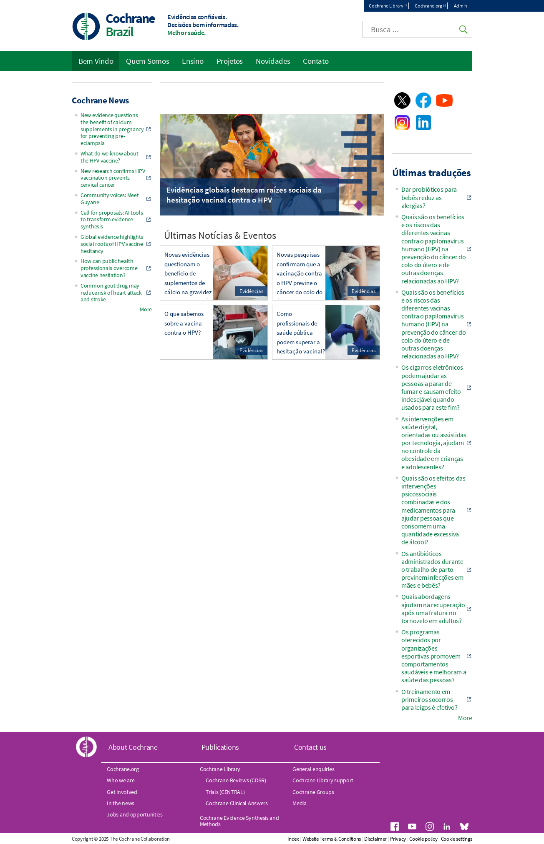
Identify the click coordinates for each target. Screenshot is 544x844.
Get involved (122, 792)
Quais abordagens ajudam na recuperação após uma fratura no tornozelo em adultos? (433, 608)
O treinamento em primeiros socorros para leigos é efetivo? (429, 699)
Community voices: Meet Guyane (110, 198)
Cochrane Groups (313, 792)
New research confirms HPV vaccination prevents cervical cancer (113, 178)
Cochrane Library (386, 6)
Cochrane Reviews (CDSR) (236, 780)
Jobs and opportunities (134, 814)
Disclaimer (375, 838)
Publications (220, 747)
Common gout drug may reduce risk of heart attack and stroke (111, 292)
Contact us (310, 747)
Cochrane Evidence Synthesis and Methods (239, 820)
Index (293, 838)
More (146, 309)
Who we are (120, 780)
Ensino (192, 61)
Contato (315, 61)
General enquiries (313, 769)
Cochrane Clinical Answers (237, 803)
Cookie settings (457, 838)
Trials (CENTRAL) (225, 792)
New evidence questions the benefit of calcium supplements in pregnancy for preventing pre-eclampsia (112, 129)
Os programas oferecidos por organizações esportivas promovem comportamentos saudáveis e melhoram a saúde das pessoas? (433, 656)
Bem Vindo (95, 61)
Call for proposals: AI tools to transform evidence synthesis (112, 219)
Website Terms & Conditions (331, 838)
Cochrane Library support (322, 780)
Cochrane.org (428, 6)
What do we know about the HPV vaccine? (110, 157)
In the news (120, 803)
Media (299, 803)
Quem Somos (147, 61)
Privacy (398, 838)
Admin (461, 6)
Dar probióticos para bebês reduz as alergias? (429, 197)
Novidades (273, 61)
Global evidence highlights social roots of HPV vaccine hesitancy (112, 244)
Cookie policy (423, 838)
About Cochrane (133, 747)
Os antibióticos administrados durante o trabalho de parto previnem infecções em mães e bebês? (432, 569)
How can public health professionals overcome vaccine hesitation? (109, 268)
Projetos (230, 61)
